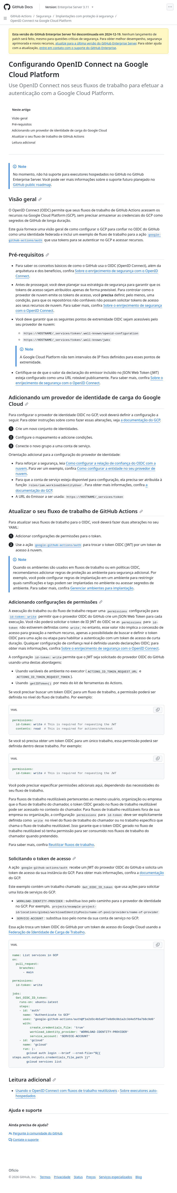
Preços (91, 1177)
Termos (45, 1177)
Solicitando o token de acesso (42, 858)
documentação (152, 872)
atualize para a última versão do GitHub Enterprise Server (95, 43)
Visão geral (25, 199)
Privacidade (62, 1177)
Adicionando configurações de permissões (55, 602)
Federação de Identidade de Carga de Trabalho (47, 932)
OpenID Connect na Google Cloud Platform (41, 21)
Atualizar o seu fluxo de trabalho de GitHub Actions (76, 511)
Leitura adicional (32, 1079)
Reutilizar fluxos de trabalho (71, 844)
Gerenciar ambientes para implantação (101, 588)
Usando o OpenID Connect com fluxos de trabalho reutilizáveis (66, 1090)
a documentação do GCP (140, 420)
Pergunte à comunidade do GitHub (35, 1133)
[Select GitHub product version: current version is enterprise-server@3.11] (69, 7)
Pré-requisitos (29, 254)
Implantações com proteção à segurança (84, 16)
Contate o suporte (24, 1139)
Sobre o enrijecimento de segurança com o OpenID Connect (110, 648)
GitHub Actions (21, 16)
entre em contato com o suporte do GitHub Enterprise (77, 48)
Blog (139, 1177)
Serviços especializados (115, 1177)
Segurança (43, 16)
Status (78, 1177)
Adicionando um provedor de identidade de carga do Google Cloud (85, 400)
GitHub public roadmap (32, 184)
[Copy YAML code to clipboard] (157, 710)
